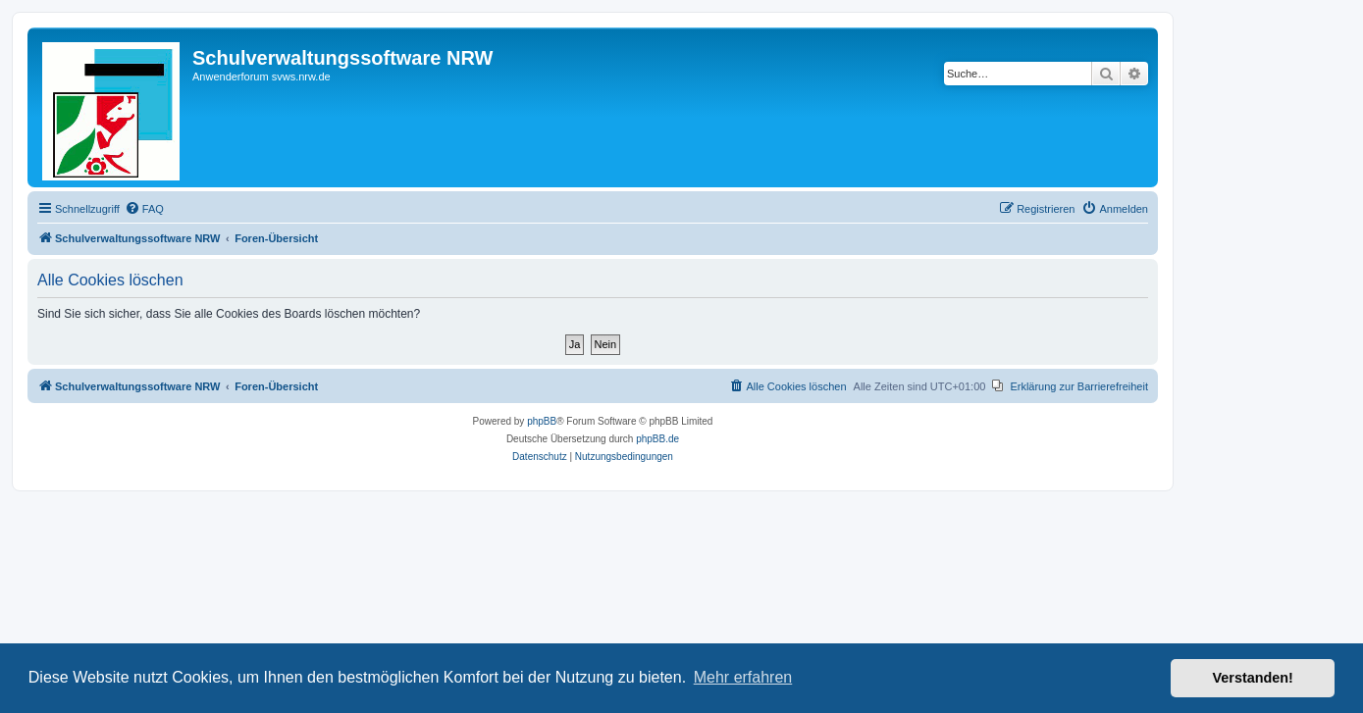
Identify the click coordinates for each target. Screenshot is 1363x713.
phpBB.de (657, 438)
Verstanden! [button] (1253, 678)
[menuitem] (144, 209)
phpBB (541, 421)
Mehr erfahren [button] (743, 677)
